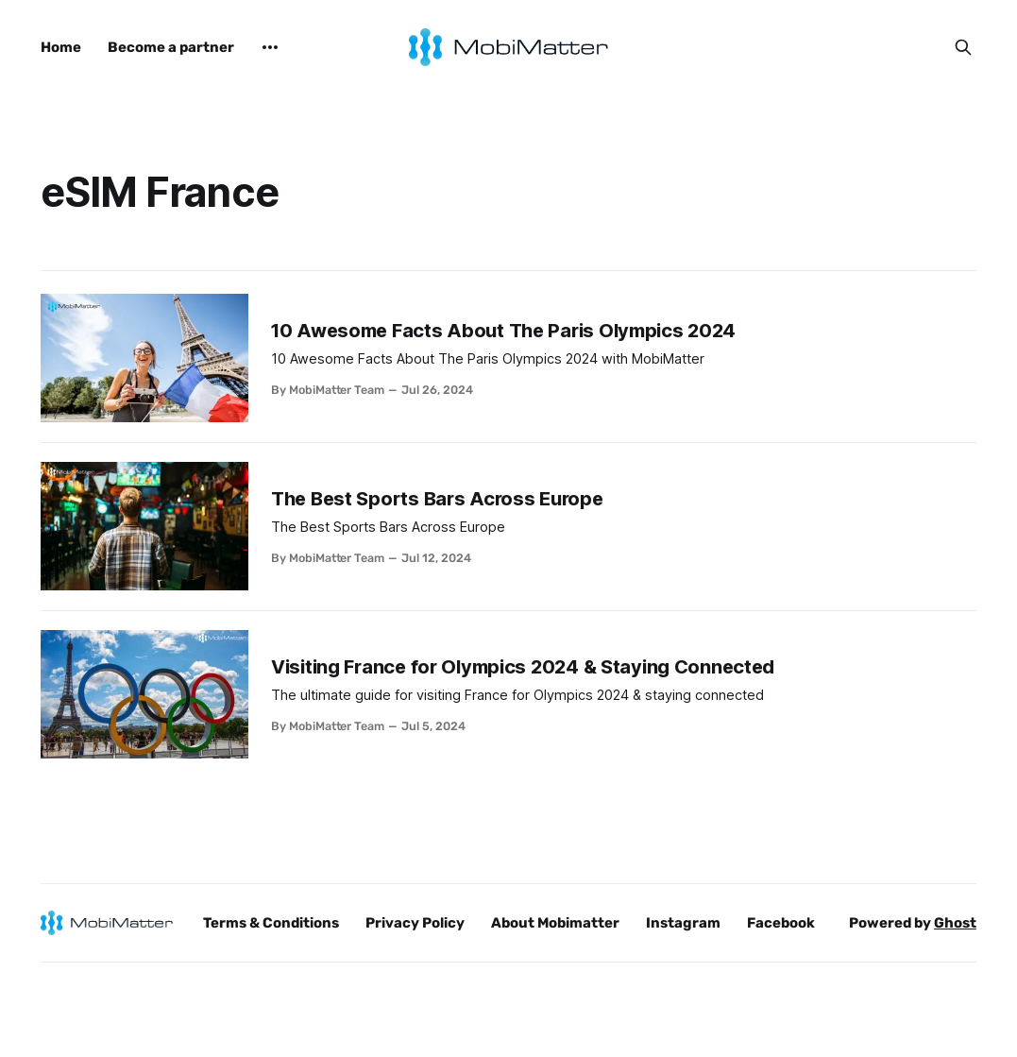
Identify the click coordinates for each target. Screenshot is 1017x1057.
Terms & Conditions (271, 922)
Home (61, 47)
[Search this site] (963, 47)
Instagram (683, 922)
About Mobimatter (555, 922)
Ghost (955, 922)
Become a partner (171, 47)
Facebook (781, 922)
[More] (270, 47)
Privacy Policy (415, 922)
